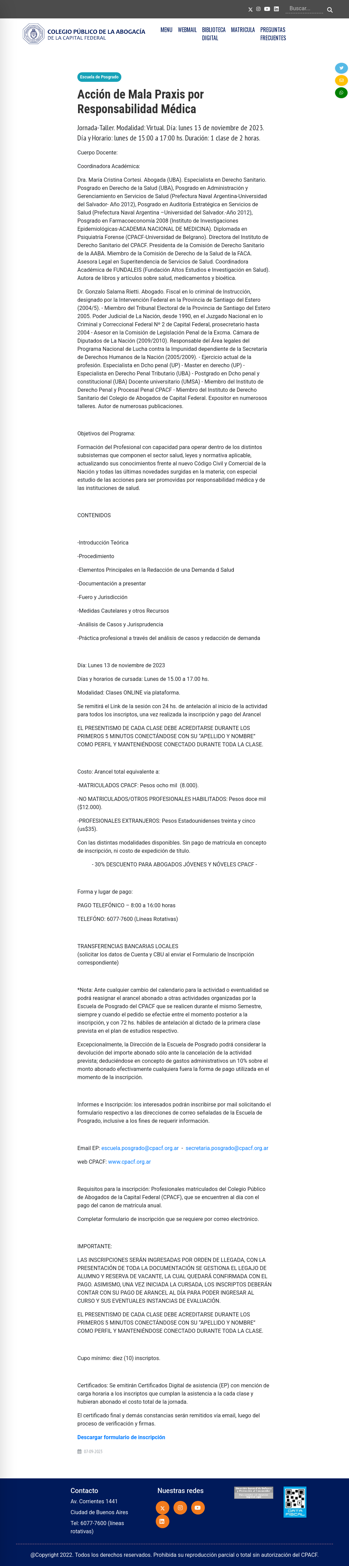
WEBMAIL (187, 30)
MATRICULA (243, 30)
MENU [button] (166, 30)
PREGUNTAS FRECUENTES (273, 34)
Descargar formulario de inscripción (121, 1437)
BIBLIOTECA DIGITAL (214, 34)
